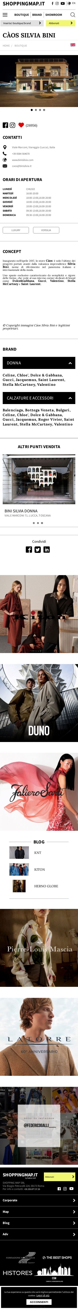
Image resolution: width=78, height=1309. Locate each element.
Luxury (15, 230)
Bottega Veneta (39, 423)
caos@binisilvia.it (21, 166)
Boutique (21, 15)
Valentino (46, 397)
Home (6, 46)
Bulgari (63, 423)
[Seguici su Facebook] (51, 4)
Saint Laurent (51, 393)
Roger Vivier (50, 432)
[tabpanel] (39, 81)
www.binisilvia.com (22, 160)
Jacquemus (26, 393)
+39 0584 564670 (21, 154)
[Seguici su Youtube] (61, 4)
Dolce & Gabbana (46, 388)
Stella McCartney (19, 397)
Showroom (53, 15)
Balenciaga (13, 423)
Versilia (46, 230)
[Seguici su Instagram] (56, 4)
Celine (9, 388)
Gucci (8, 393)
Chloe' (22, 388)
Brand (37, 15)
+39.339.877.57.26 (33, 1202)
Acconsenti (39, 1302)
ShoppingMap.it (24, 3)
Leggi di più (50, 1295)
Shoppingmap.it (20, 1190)
